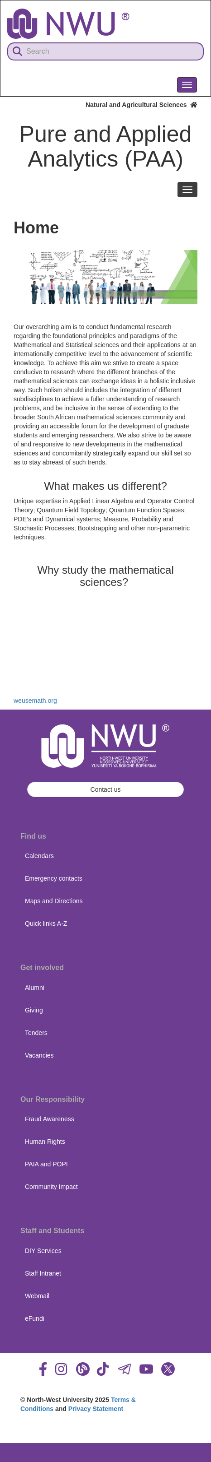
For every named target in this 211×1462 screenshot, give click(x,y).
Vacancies (39, 1055)
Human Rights (45, 1141)
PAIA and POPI (46, 1164)
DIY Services (43, 1250)
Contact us (106, 789)
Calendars (39, 855)
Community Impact (51, 1186)
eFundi (34, 1318)
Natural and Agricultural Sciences (141, 104)
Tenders (36, 1032)
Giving (34, 1010)
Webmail (37, 1296)
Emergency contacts (53, 878)
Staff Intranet (43, 1273)
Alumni (34, 987)
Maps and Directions (54, 901)
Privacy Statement (95, 1408)
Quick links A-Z (46, 923)
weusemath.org (35, 700)
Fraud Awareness (49, 1119)
